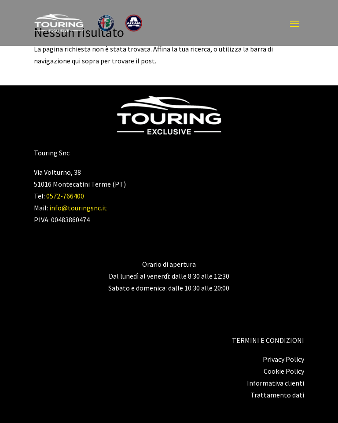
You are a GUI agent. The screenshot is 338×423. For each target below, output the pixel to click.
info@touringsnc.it (78, 207)
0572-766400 (65, 195)
